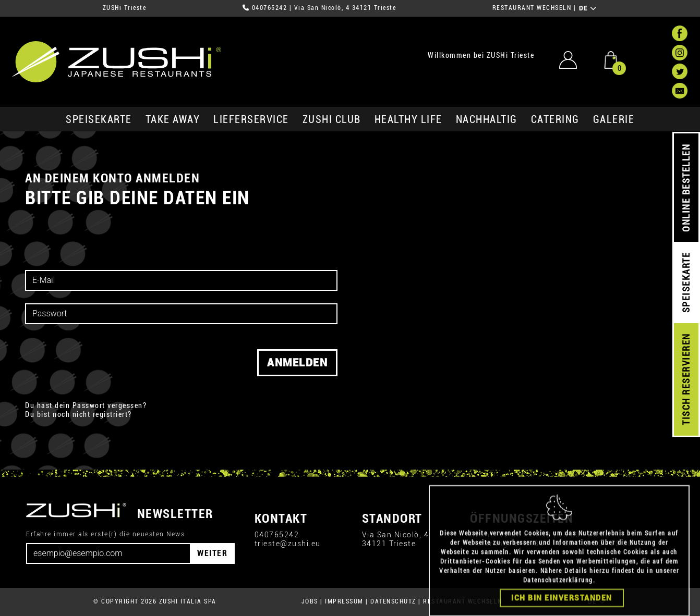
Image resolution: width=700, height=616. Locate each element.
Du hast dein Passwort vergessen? (86, 405)
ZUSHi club (332, 119)
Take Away (173, 119)
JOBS (309, 601)
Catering (555, 119)
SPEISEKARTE (99, 119)
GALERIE (614, 119)
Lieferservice (251, 119)
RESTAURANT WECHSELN (532, 7)
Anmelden (297, 362)
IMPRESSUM (344, 601)
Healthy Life (408, 119)
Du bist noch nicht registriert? (78, 414)
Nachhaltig (486, 119)
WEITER (212, 553)
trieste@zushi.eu (288, 543)
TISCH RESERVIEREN (686, 380)
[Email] (108, 553)
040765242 (269, 7)
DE (588, 8)
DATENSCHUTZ (393, 601)
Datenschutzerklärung (558, 601)
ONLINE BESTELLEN (686, 188)
